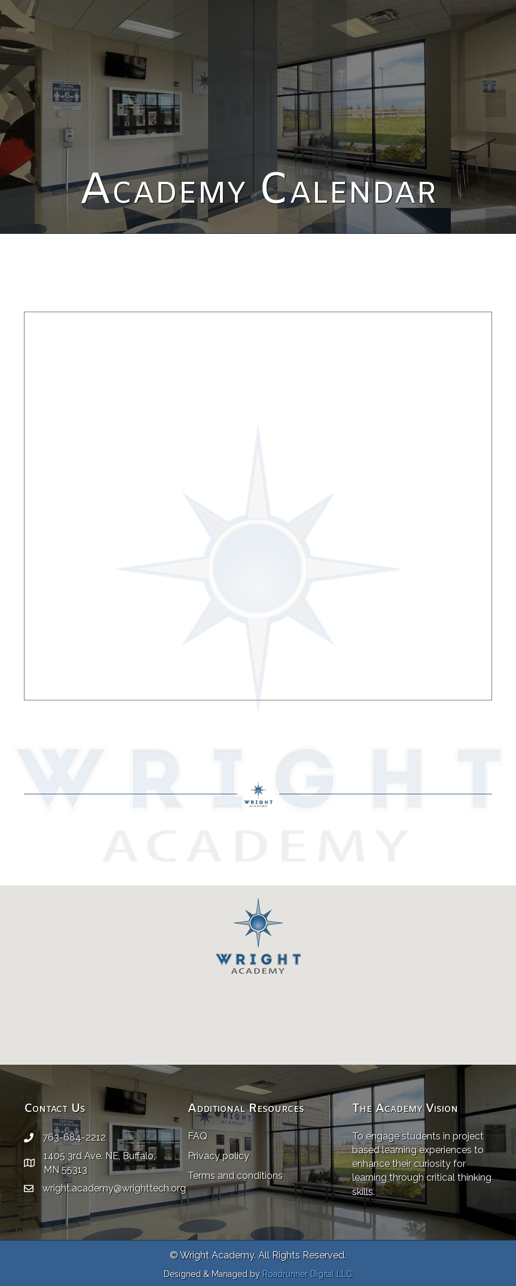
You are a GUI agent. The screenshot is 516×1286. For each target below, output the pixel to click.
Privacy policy (218, 1156)
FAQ (197, 1136)
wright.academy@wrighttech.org (171, 19)
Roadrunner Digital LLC (307, 1274)
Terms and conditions (235, 1175)
